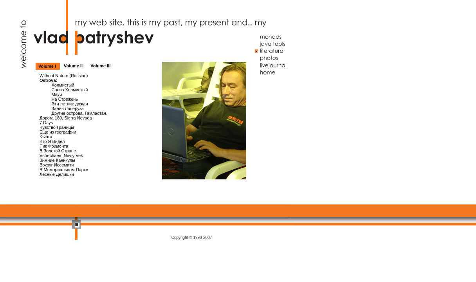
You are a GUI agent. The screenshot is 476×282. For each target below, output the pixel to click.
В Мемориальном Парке (64, 169)
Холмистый (63, 85)
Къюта (46, 136)
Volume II (74, 65)
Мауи (57, 94)
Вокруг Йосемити (57, 165)
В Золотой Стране (58, 150)
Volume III (100, 65)
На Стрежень (65, 99)
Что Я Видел (52, 141)
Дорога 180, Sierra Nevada (66, 118)
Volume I (47, 66)
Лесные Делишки (57, 174)
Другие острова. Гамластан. (79, 113)
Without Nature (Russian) (64, 75)
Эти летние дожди (70, 103)
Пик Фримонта (54, 146)
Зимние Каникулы (57, 160)
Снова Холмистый (70, 89)
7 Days (46, 122)
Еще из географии (58, 132)
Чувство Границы (57, 127)
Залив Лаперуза (68, 108)
